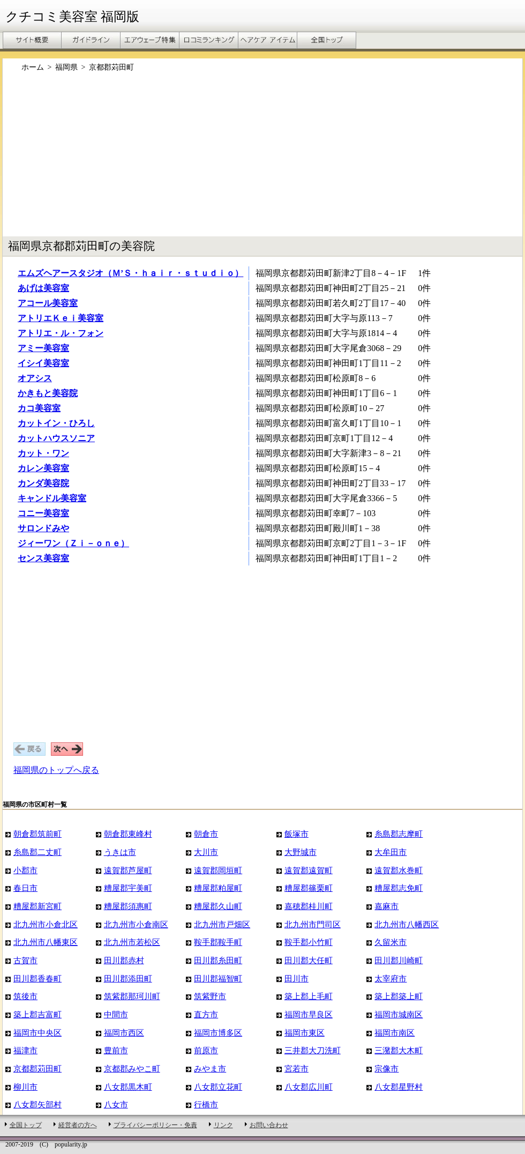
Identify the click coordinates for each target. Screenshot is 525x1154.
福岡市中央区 (37, 1032)
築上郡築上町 (398, 996)
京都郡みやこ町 (132, 1068)
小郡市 (25, 870)
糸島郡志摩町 (398, 833)
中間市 (116, 1014)
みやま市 (210, 1068)
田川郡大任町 (308, 960)
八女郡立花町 (218, 1086)
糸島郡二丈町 (37, 852)
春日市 (25, 887)
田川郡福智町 (218, 978)
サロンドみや (43, 528)
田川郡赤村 (124, 960)
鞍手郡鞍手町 (218, 942)
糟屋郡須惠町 (128, 906)
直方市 (206, 1014)
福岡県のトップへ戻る (56, 770)
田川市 (296, 978)
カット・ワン (43, 453)
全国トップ (26, 1125)
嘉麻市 (386, 906)
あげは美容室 (43, 288)
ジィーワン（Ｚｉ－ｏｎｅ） (73, 543)
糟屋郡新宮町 (37, 906)
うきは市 (120, 852)
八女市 (116, 1104)
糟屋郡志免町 (398, 887)
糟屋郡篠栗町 (308, 887)
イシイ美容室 (43, 363)
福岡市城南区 (398, 1014)
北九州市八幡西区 (406, 924)
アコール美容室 (48, 303)
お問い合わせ (269, 1125)
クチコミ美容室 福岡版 (72, 17)
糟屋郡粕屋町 (218, 887)
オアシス (35, 378)
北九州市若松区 (132, 942)
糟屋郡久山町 (218, 906)
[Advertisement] (208, 160)
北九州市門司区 (312, 924)
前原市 (206, 1050)
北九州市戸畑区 (222, 924)
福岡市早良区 (308, 1014)
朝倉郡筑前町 (37, 833)
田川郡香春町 (37, 978)
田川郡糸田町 (218, 960)
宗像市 (386, 1068)
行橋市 (206, 1104)
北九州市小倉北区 (45, 924)
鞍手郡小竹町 (308, 942)
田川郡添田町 (128, 978)
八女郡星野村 (398, 1086)
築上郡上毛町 (308, 996)
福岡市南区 (394, 1032)
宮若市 (296, 1068)
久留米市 (390, 942)
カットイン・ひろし (56, 423)
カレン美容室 (43, 468)
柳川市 (25, 1086)
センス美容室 (43, 558)
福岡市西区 (124, 1032)
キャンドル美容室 (52, 498)
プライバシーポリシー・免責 (155, 1125)
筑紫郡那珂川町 (132, 996)
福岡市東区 (304, 1032)
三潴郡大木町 (398, 1050)
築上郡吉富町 (37, 1014)
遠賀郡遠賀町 (308, 870)
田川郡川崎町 (398, 960)
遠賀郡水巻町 (398, 870)
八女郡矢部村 (37, 1104)
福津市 (25, 1050)
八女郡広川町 (308, 1086)
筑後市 (25, 996)
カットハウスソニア (56, 438)
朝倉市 (206, 833)
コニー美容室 (43, 513)
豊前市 (116, 1050)
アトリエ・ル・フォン (60, 333)
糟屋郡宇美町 (128, 887)
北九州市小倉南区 (136, 924)
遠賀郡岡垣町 (218, 870)
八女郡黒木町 (128, 1086)
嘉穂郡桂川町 (308, 906)
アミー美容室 (43, 348)
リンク (223, 1125)
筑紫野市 (210, 996)
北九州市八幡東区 (45, 942)
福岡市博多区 (218, 1032)
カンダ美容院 (43, 483)
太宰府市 (390, 978)
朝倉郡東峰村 (128, 833)
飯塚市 (296, 833)
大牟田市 (390, 852)
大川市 (206, 852)
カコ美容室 (39, 408)
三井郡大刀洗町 (312, 1050)
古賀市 (25, 960)
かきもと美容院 (48, 393)
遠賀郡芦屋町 (128, 870)
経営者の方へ (77, 1125)
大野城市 (300, 852)
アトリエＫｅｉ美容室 (60, 318)
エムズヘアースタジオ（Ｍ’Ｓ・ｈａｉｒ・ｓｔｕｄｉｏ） (130, 273)
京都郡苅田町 (37, 1068)
